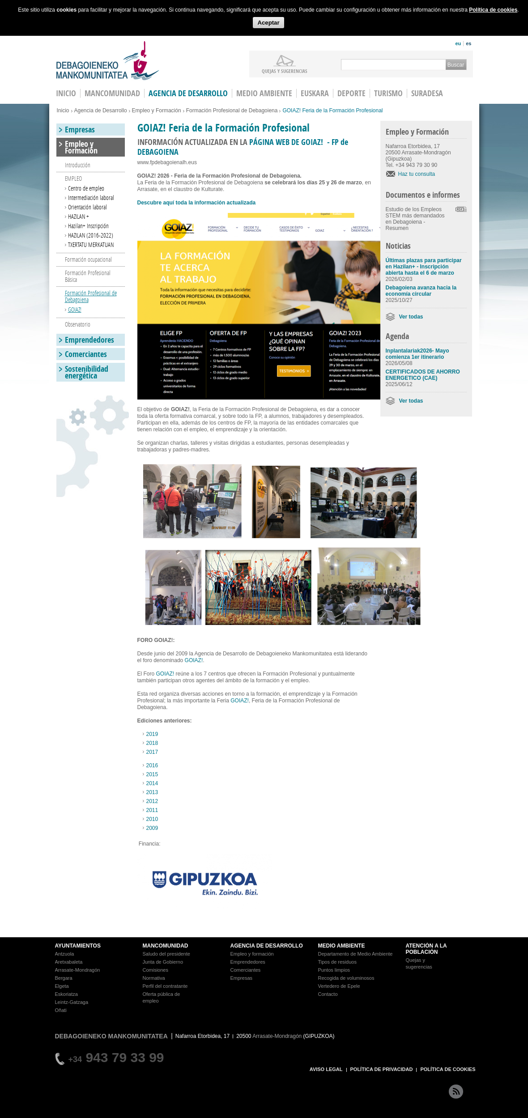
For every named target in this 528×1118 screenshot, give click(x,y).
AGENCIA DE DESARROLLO (266, 946)
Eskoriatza (66, 994)
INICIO (66, 93)
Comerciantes (86, 354)
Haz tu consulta (416, 174)
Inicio (63, 110)
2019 (152, 734)
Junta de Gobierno (163, 962)
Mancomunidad (112, 93)
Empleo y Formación (156, 110)
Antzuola (64, 953)
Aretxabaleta (69, 962)
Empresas (80, 129)
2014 (152, 783)
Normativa (154, 978)
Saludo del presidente (166, 953)
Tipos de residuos (337, 962)
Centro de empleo (86, 188)
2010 (152, 819)
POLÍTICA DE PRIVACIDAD (381, 1069)
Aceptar (268, 22)
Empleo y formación (252, 953)
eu (458, 43)
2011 (152, 810)
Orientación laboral (87, 207)
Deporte (351, 93)
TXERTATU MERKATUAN (91, 244)
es (468, 43)
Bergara (63, 978)
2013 (152, 792)
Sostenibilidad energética (86, 372)
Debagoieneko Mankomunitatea (107, 61)
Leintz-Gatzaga (72, 1002)
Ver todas (411, 317)
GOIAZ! (194, 660)
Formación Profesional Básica (88, 276)
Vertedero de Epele (339, 986)
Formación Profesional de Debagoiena (232, 110)
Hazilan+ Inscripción (88, 225)
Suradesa (427, 93)
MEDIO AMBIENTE (341, 946)
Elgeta (62, 986)
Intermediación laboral (91, 197)
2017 (152, 752)
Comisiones (155, 970)
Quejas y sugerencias (284, 71)
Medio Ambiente (264, 93)
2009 (152, 828)
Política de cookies (493, 10)
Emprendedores (89, 339)
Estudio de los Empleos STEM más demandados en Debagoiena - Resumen (415, 218)
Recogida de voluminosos (346, 978)
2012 (152, 801)
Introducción (77, 165)
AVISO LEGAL (326, 1069)
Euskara (315, 93)
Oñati (61, 1010)
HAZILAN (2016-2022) (90, 235)
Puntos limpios (334, 970)
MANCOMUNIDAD (165, 946)
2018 (152, 743)
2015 (152, 774)
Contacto (328, 994)
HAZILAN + (78, 216)
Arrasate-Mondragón (77, 970)
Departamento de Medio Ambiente (355, 953)
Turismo (388, 93)
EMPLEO (73, 178)
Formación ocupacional (88, 259)
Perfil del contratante (165, 986)
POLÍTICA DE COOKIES (447, 1069)
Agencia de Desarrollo (188, 93)
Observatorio (77, 324)
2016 (152, 765)
